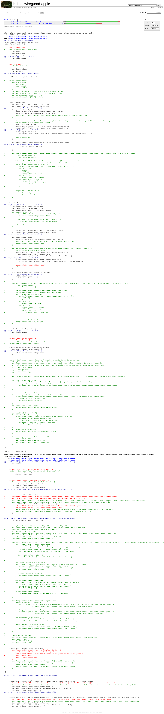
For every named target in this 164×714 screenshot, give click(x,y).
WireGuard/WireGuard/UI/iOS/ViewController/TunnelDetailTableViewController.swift (36, 24)
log (25, 13)
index (17, 4)
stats (47, 13)
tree (29, 13)
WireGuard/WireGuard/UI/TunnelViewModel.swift (25, 22)
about (6, 13)
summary (13, 13)
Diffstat (6, 20)
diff (42, 13)
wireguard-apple (37, 4)
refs (20, 13)
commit (36, 13)
